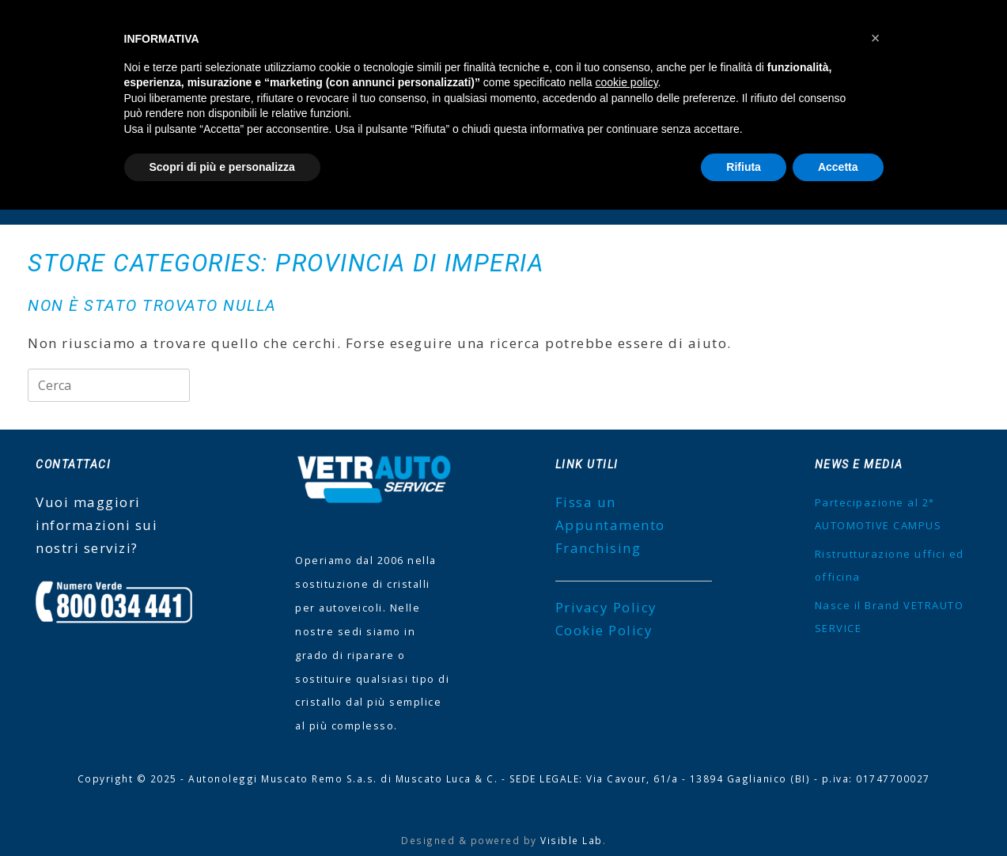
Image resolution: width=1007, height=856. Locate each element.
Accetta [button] (838, 167)
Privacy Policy (606, 607)
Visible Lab (571, 840)
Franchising (598, 548)
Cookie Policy (604, 630)
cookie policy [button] (626, 82)
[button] (875, 38)
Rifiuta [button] (743, 167)
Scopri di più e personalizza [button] (222, 167)
